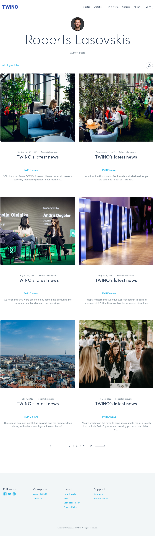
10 (91, 446)
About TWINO (40, 494)
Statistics (98, 7)
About (137, 7)
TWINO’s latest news (38, 157)
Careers (126, 7)
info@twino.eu (101, 499)
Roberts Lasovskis (49, 152)
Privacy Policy (70, 507)
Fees (66, 498)
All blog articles (10, 65)
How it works (112, 7)
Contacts (98, 494)
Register (86, 7)
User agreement (72, 503)
